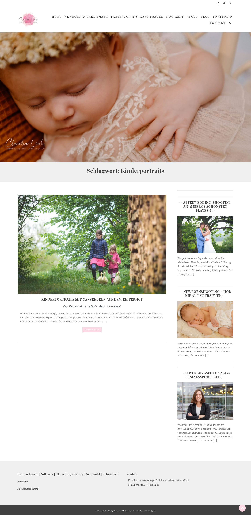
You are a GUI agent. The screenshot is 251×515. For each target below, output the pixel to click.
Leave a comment (112, 306)
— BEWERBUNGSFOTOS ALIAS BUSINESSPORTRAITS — (205, 375)
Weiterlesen (92, 329)
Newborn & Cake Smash (86, 16)
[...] (192, 274)
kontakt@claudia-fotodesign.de (143, 484)
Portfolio (222, 16)
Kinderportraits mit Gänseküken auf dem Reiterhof (92, 299)
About (192, 16)
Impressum (22, 481)
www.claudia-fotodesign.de (144, 510)
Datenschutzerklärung (27, 489)
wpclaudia (92, 306)
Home (57, 16)
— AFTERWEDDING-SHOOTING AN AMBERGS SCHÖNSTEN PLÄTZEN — (205, 206)
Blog (205, 16)
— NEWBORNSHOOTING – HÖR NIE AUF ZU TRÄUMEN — (205, 293)
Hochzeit (175, 16)
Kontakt (218, 23)
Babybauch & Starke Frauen (137, 16)
